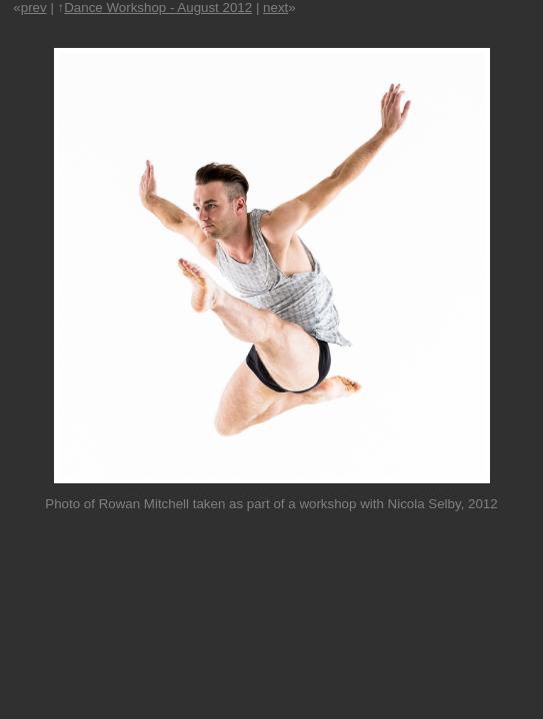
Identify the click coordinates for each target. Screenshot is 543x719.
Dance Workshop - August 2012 (158, 7)
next (275, 7)
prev (34, 7)
